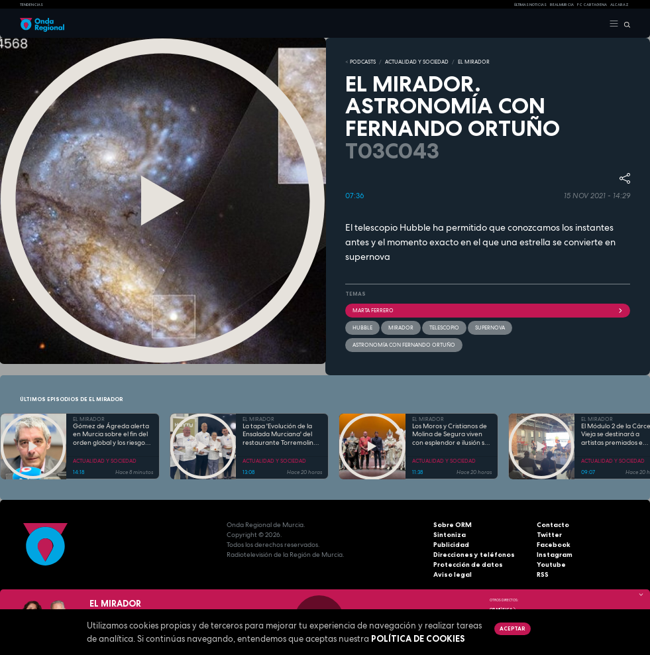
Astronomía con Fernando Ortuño (403, 344)
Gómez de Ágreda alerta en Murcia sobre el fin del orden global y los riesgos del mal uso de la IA (111, 434)
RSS (543, 573)
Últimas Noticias (530, 4)
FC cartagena (592, 4)
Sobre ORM (452, 524)
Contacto (553, 524)
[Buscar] (624, 23)
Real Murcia (562, 4)
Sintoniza (449, 534)
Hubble (362, 327)
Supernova (490, 327)
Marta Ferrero (487, 310)
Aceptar (512, 628)
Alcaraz (619, 4)
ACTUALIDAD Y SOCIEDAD (417, 61)
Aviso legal (452, 573)
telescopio (444, 327)
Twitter (549, 534)
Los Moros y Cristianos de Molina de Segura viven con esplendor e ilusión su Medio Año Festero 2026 (450, 434)
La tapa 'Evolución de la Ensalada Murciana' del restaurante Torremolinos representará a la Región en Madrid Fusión (281, 434)
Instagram (554, 554)
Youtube (551, 564)
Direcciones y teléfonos (474, 554)
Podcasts (363, 61)
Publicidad (451, 544)
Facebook (553, 544)
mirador (400, 327)
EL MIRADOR (474, 61)
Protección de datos (468, 564)
